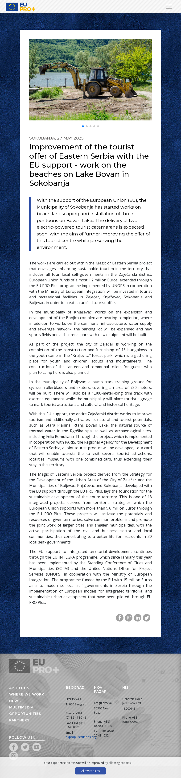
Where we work (26, 694)
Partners (19, 720)
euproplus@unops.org (81, 737)
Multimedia (21, 707)
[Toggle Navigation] (169, 6)
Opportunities (25, 714)
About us (19, 688)
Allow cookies (90, 771)
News (15, 701)
